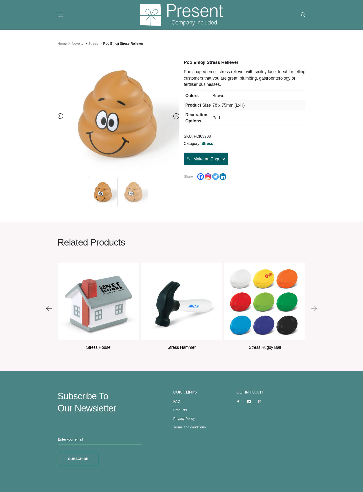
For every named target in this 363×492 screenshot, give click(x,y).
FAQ (176, 401)
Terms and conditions (189, 427)
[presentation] (49, 308)
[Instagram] (208, 176)
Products (180, 410)
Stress (93, 43)
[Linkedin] (223, 176)
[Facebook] (200, 176)
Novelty (77, 43)
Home (62, 43)
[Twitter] (215, 176)
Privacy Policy (184, 419)
